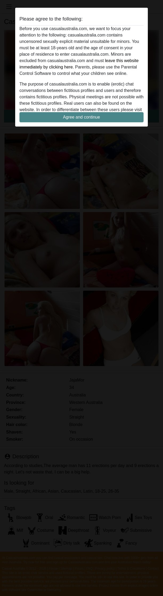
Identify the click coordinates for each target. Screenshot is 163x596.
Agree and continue (81, 117)
